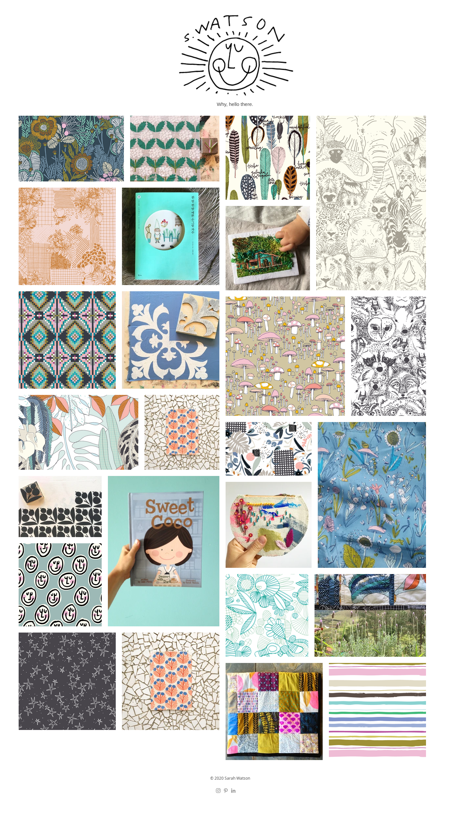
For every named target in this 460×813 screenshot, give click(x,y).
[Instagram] (218, 791)
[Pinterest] (226, 791)
